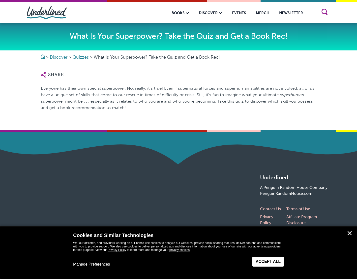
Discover (58, 57)
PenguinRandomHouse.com (286, 193)
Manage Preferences (91, 264)
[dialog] (178, 252)
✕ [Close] (350, 233)
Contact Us (270, 208)
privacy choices (179, 250)
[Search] (324, 13)
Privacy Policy (117, 250)
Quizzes (80, 57)
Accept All (268, 261)
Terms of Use (298, 208)
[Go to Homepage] (43, 57)
